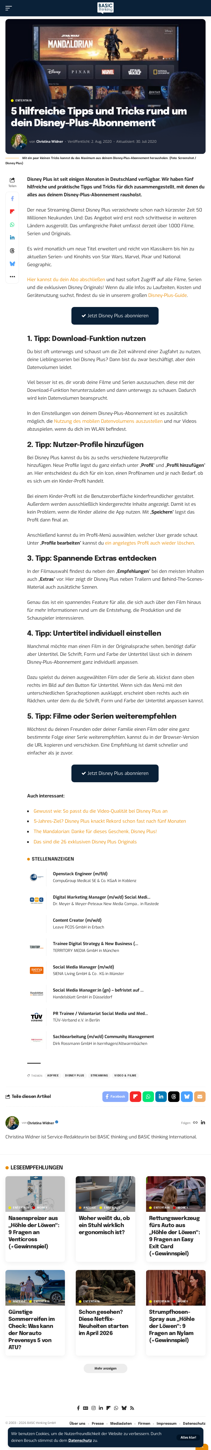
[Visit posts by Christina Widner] (19, 141)
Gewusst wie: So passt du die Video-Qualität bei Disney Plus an (101, 811)
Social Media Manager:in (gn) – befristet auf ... (98, 990)
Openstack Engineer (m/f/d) (80, 874)
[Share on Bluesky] (12, 263)
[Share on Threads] (12, 250)
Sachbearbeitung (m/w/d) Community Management (103, 1036)
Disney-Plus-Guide (167, 295)
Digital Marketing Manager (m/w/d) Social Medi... (101, 897)
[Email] (200, 1096)
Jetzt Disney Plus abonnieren (115, 316)
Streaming (99, 1075)
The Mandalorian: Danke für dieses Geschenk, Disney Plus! (95, 831)
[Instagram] (93, 1408)
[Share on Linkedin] (12, 237)
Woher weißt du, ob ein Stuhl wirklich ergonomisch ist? (104, 1225)
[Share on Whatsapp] (12, 224)
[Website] (195, 1123)
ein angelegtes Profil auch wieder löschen (149, 543)
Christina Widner (49, 141)
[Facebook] (78, 1408)
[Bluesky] (124, 1408)
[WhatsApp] (116, 1408)
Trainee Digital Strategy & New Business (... (95, 943)
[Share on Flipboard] (12, 211)
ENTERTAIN (23, 100)
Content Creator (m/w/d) (77, 920)
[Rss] (132, 1408)
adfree (53, 1075)
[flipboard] (108, 1408)
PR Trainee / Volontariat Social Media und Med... (100, 1013)
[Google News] (86, 1408)
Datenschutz (80, 1440)
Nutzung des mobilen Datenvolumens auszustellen (108, 421)
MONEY (42, 1207)
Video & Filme (125, 1075)
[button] (188, 1437)
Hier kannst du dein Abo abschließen (66, 280)
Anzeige (89, 1207)
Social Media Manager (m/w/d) (83, 967)
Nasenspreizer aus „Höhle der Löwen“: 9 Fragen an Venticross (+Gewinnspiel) (33, 1233)
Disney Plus (74, 1075)
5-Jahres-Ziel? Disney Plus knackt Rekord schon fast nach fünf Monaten (110, 821)
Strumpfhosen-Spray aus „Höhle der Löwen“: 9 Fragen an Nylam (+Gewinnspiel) (171, 1326)
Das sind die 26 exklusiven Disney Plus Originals (85, 842)
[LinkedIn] (203, 1123)
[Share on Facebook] (12, 198)
